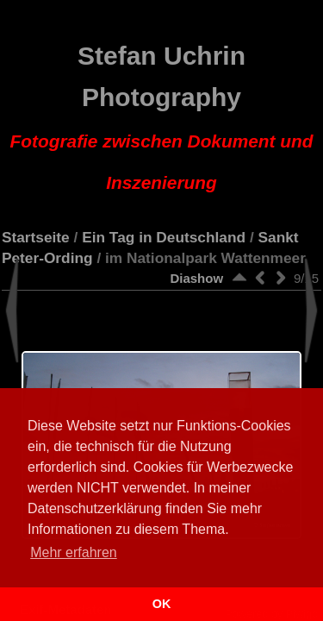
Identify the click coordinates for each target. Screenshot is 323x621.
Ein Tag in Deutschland (163, 237)
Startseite (36, 237)
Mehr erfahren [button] (73, 552)
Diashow (196, 278)
